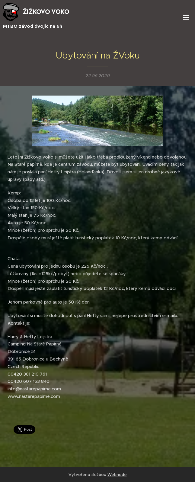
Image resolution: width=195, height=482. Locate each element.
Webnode (117, 474)
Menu (186, 17)
